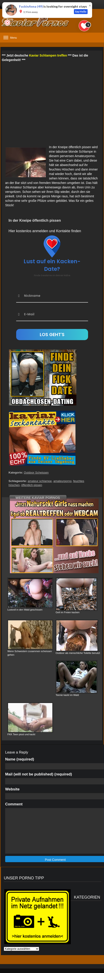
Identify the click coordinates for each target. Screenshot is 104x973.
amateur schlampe (40, 481)
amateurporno (62, 481)
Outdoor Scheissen (36, 472)
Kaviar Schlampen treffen (48, 55)
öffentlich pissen (31, 485)
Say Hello (80, 11)
